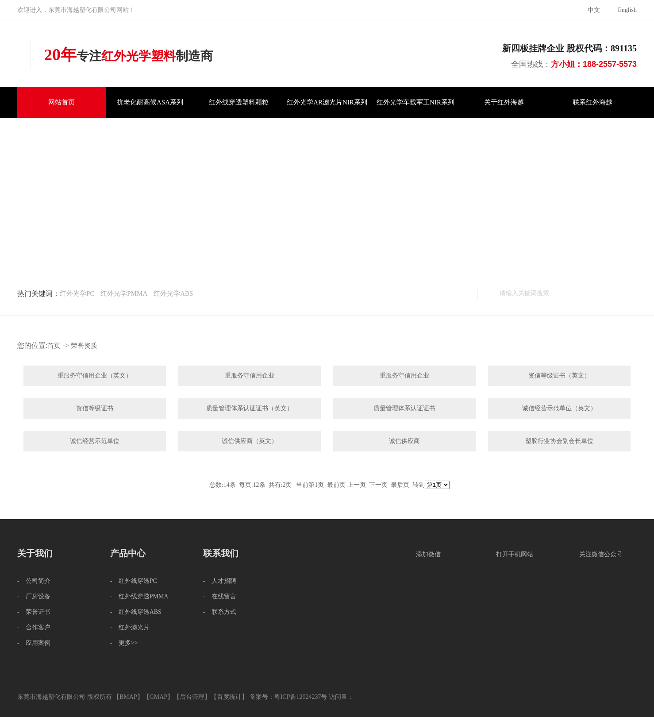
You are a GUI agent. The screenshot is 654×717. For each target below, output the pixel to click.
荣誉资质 (84, 345)
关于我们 (35, 553)
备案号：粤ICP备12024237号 (288, 697)
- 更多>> (124, 643)
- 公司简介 (33, 581)
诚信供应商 (404, 441)
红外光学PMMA (123, 293)
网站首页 (61, 102)
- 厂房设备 (33, 596)
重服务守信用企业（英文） (95, 375)
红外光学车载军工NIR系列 (415, 102)
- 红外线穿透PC (133, 581)
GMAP (158, 697)
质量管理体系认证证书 (404, 408)
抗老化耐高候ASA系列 (150, 102)
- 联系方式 (219, 612)
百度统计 (229, 697)
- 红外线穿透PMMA (139, 596)
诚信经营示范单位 (94, 441)
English (627, 10)
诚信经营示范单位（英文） (559, 408)
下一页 (378, 485)
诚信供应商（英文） (249, 441)
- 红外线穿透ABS (136, 612)
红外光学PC (77, 293)
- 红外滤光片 (130, 627)
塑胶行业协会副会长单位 (559, 441)
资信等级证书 (94, 408)
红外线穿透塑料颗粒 (239, 102)
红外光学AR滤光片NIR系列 (327, 102)
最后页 (400, 485)
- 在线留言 (219, 596)
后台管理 (192, 697)
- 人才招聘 (219, 581)
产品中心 (128, 553)
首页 (54, 345)
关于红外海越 (504, 102)
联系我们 (221, 553)
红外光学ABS (173, 293)
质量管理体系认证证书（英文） (249, 408)
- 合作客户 (33, 627)
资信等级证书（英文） (559, 375)
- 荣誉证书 (33, 612)
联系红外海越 (592, 102)
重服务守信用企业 (249, 375)
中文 (594, 10)
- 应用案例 (33, 643)
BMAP (128, 697)
